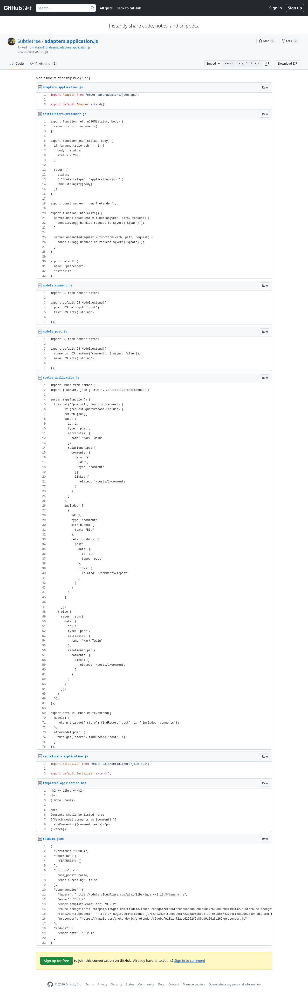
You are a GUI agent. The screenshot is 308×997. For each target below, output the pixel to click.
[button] (267, 63)
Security (116, 984)
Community (146, 984)
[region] (154, 100)
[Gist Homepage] (18, 8)
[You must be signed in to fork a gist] (289, 41)
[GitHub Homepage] (50, 984)
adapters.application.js (71, 41)
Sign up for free (56, 960)
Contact (173, 984)
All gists (106, 8)
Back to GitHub (128, 8)
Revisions (43, 63)
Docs (161, 984)
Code (17, 63)
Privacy (102, 984)
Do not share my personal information (235, 984)
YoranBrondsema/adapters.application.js (62, 47)
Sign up (295, 8)
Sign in (275, 8)
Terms (89, 984)
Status (130, 984)
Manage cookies (194, 984)
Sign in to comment (189, 960)
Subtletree (29, 41)
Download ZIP (287, 63)
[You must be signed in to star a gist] (266, 41)
